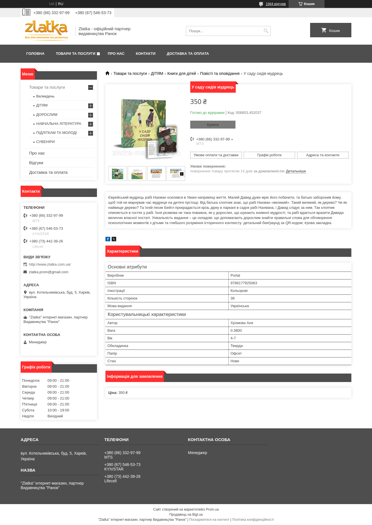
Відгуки (36, 162)
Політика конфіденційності (253, 520)
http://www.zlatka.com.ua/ (50, 264)
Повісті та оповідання (219, 73)
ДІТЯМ (157, 73)
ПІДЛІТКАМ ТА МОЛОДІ (56, 133)
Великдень (45, 96)
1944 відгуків (276, 4)
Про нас (116, 53)
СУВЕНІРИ (45, 142)
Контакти (146, 53)
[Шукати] (266, 31)
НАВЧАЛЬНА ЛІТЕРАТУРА (58, 124)
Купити (213, 125)
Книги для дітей (181, 73)
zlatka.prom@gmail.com (48, 272)
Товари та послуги (75, 53)
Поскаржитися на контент (209, 520)
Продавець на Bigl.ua (186, 515)
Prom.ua (212, 509)
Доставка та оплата (188, 53)
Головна (35, 53)
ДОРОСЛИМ (46, 114)
